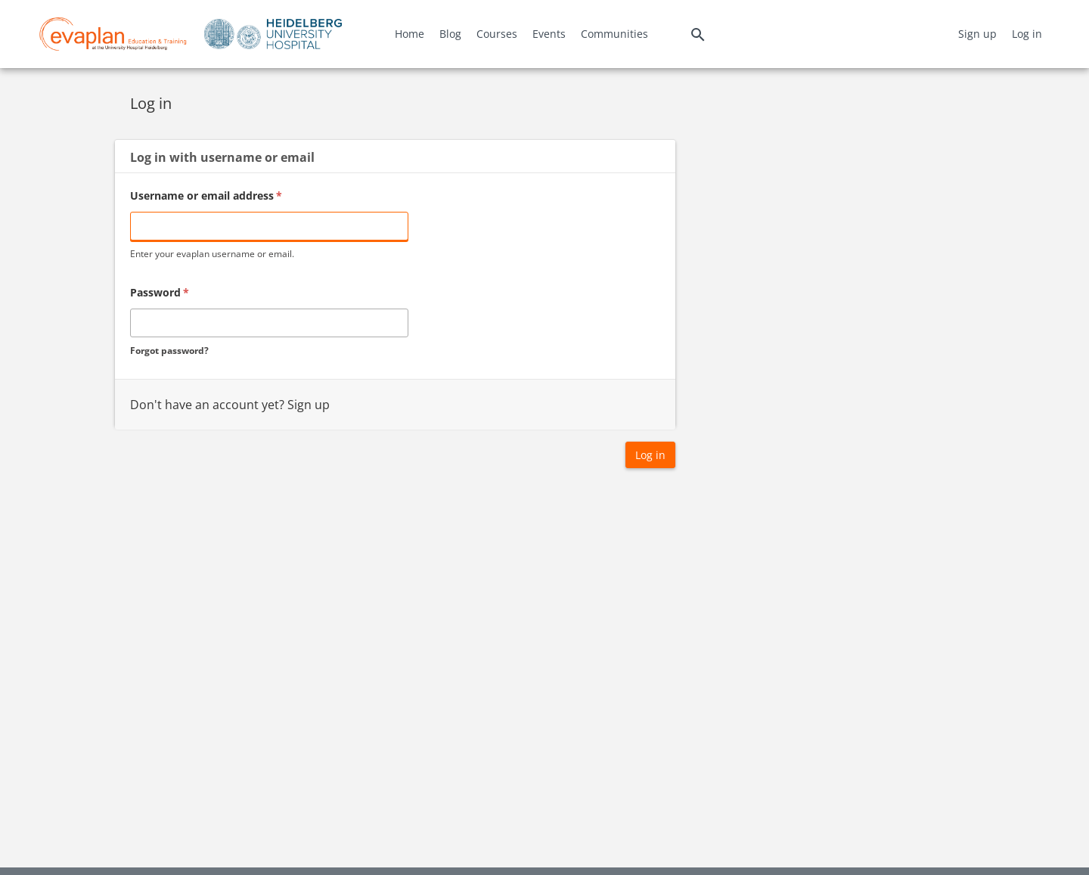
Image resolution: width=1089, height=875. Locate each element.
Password (159, 292)
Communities (614, 33)
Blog (450, 33)
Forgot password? (169, 350)
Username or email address (206, 195)
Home (409, 33)
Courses (496, 33)
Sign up (977, 33)
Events (549, 33)
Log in (1027, 33)
